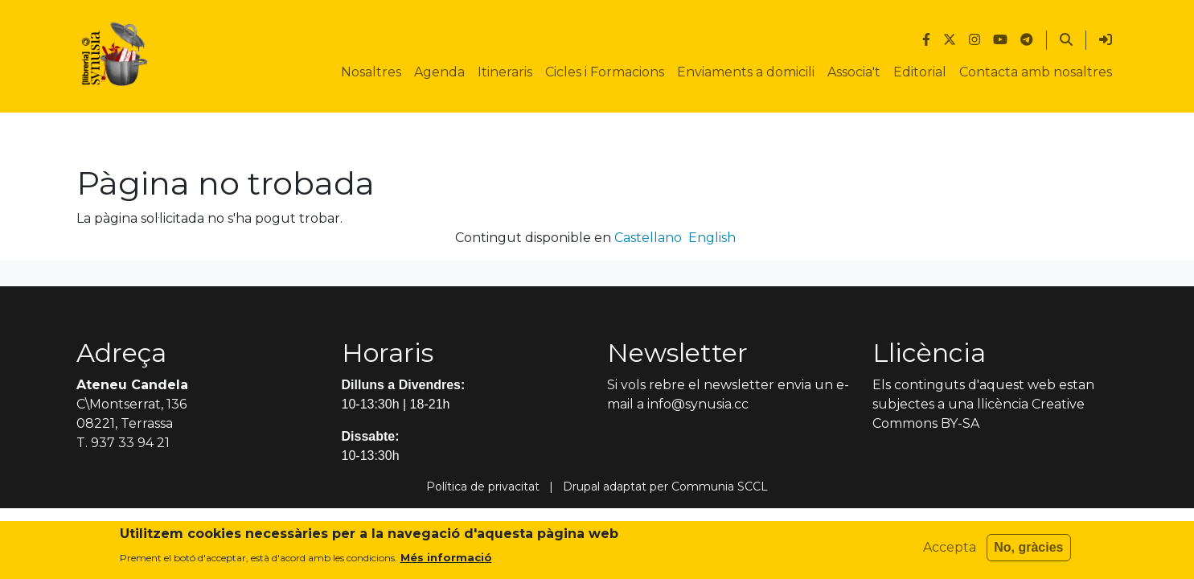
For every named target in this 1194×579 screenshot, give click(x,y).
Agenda (439, 72)
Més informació (446, 561)
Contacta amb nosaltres (1035, 72)
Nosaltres (371, 72)
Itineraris (505, 72)
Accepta (949, 552)
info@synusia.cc (698, 404)
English (712, 237)
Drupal (581, 486)
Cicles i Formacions (604, 72)
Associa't (853, 72)
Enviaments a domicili (745, 72)
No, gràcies (1028, 552)
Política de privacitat (483, 486)
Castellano (648, 237)
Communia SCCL (719, 486)
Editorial (919, 72)
